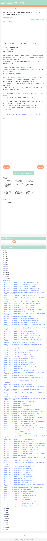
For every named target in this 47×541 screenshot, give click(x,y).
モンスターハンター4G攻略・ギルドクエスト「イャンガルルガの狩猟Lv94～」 (23, 409)
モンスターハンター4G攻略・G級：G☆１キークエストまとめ (19, 478)
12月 (5, 276)
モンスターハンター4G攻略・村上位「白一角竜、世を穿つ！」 (19, 466)
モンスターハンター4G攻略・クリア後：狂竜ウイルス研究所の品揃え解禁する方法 (24, 421)
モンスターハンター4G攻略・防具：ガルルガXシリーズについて (19, 375)
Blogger (25, 535)
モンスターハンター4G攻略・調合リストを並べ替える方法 (18, 384)
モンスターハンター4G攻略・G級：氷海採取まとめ (16, 403)
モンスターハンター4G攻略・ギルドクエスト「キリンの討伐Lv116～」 (21, 286)
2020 (4, 262)
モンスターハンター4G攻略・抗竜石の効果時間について (17, 352)
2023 (4, 256)
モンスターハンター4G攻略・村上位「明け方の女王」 (17, 497)
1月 (5, 524)
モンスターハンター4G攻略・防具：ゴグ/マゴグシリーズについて (20, 311)
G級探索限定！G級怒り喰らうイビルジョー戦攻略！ (23, 77)
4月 (5, 518)
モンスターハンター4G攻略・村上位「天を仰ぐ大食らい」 (18, 499)
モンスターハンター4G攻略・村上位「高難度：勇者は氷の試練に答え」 (21, 504)
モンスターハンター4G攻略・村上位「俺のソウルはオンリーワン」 (20, 468)
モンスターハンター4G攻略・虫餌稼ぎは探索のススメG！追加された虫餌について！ (24, 411)
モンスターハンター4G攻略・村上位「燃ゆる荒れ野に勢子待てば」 (20, 495)
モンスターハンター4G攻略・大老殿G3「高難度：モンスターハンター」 (21, 322)
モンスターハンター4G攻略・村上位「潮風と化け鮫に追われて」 (20, 451)
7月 (5, 512)
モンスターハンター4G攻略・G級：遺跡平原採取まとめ (17, 482)
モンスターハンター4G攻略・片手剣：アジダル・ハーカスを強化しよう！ (22, 337)
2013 (4, 527)
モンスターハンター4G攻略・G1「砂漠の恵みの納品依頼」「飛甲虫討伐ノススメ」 (24, 487)
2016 (4, 270)
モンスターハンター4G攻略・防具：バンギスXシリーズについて (19, 307)
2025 (4, 252)
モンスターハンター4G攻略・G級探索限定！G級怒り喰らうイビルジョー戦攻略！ (24, 309)
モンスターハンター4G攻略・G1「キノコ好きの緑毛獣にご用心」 (20, 364)
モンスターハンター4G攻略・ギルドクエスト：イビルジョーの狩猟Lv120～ (22, 303)
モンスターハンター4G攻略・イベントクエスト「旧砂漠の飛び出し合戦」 (22, 413)
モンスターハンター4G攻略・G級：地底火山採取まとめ (17, 460)
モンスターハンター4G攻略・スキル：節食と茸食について (18, 354)
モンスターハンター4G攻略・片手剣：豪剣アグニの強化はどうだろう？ (21, 331)
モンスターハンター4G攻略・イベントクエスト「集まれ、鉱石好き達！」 (22, 350)
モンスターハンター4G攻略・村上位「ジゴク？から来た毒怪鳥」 (20, 491)
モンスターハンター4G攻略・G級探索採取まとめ (16, 407)
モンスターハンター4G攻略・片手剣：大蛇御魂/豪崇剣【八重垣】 (20, 423)
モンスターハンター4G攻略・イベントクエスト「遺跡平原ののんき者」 (21, 318)
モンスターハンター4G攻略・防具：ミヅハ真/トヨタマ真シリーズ (20, 366)
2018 (4, 266)
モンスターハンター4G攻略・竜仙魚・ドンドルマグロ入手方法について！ (22, 301)
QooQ (26, 540)
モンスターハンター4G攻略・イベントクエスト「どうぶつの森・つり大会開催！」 (24, 427)
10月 (5, 280)
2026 (4, 250)
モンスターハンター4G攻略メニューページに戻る (22, 114)
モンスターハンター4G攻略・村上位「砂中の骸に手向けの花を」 (20, 470)
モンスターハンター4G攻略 (37, 19)
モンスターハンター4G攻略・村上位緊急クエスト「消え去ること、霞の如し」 (23, 447)
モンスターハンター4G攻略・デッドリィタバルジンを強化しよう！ (20, 476)
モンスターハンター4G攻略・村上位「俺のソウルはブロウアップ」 (20, 502)
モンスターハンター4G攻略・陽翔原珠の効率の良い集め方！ (18, 316)
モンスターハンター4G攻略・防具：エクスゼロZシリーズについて (20, 348)
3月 (5, 520)
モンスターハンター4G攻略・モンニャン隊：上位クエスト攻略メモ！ (21, 370)
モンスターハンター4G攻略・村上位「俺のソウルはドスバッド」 (20, 493)
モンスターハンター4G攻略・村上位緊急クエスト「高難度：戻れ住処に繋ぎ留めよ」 (24, 443)
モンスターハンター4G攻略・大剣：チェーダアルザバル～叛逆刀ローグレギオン (23, 417)
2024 (4, 254)
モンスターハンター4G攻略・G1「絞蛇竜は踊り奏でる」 (18, 360)
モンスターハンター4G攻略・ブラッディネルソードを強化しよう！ (20, 439)
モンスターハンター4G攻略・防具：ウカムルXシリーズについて (19, 429)
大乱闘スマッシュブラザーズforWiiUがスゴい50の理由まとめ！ (19, 342)
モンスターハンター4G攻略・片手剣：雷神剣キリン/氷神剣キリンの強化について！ (24, 290)
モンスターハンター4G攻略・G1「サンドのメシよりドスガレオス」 (20, 358)
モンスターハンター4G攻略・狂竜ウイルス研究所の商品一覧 (18, 419)
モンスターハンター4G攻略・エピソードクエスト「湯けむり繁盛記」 (21, 284)
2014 (4, 274)
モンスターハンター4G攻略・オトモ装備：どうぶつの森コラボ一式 (20, 425)
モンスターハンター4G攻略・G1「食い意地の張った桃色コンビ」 (20, 362)
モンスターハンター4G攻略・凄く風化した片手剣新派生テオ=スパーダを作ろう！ (24, 434)
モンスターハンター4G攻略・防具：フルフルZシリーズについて (19, 356)
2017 (4, 268)
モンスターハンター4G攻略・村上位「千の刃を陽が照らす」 (18, 472)
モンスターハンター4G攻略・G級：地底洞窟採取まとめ (17, 405)
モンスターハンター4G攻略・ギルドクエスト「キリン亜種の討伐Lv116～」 (22, 288)
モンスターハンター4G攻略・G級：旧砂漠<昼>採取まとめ (18, 480)
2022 (4, 258)
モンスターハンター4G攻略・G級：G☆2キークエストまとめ (19, 455)
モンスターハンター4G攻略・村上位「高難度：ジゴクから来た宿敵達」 (21, 449)
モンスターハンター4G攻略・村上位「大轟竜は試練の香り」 (18, 506)
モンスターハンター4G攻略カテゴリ (23, 173)
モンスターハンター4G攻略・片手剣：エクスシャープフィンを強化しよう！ (22, 335)
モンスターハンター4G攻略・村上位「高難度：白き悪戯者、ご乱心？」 (21, 489)
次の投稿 (6, 167)
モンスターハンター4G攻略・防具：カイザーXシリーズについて (19, 295)
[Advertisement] (23, 31)
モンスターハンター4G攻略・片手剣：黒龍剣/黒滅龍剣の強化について (21, 320)
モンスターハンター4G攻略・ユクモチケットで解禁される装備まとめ (21, 282)
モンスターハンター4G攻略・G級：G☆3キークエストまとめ (19, 441)
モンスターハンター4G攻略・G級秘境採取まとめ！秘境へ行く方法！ (20, 401)
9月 (5, 508)
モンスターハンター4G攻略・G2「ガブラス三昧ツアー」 (18, 396)
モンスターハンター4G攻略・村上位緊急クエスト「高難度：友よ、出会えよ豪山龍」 (24, 453)
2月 (5, 522)
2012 (4, 529)
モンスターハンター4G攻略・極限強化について (15, 368)
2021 (4, 260)
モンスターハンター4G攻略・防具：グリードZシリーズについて (19, 305)
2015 (4, 272)
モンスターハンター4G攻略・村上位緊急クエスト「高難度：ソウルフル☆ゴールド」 (24, 445)
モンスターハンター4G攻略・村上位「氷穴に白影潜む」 (17, 474)
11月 (5, 278)
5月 (5, 516)
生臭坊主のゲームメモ (12, 2)
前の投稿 (40, 167)
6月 (5, 514)
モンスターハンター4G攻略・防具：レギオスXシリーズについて (19, 415)
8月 (5, 510)
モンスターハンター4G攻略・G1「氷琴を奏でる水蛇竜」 (18, 432)
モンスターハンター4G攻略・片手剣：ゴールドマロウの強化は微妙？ (21, 333)
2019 (4, 264)
